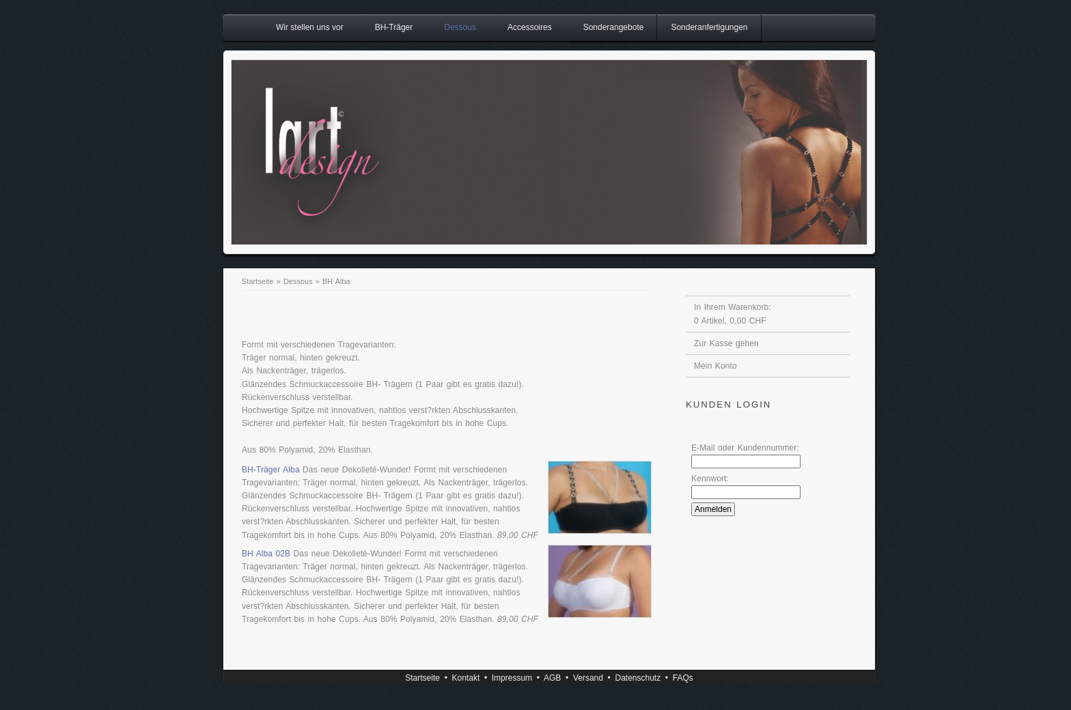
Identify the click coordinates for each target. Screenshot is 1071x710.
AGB (552, 678)
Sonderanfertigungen (709, 27)
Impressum (512, 678)
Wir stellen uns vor (310, 27)
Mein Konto (715, 366)
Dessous (460, 27)
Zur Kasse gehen (726, 343)
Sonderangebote (613, 27)
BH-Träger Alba (271, 469)
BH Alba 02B (266, 553)
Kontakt (466, 678)
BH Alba (336, 281)
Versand (588, 678)
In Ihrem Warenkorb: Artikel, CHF (732, 314)
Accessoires (529, 27)
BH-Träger (394, 27)
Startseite (258, 281)
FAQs (683, 678)
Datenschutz (637, 678)
